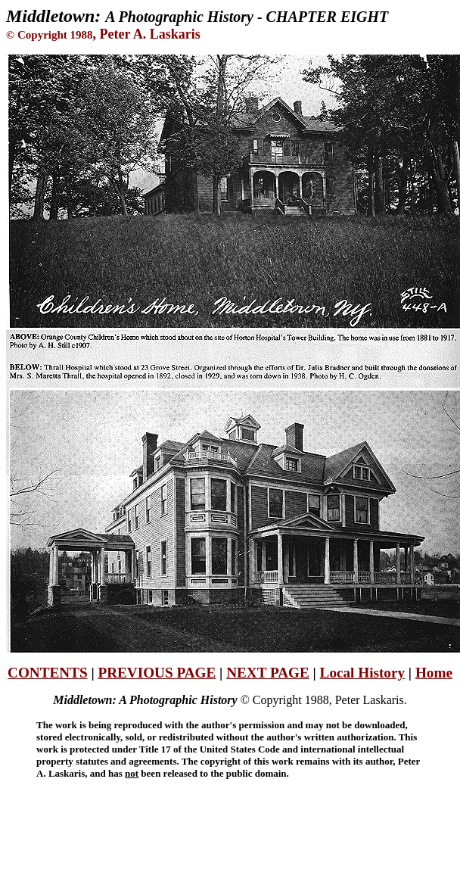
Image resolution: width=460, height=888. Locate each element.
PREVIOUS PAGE (157, 673)
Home (433, 673)
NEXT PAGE (267, 673)
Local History (362, 673)
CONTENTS (48, 673)
